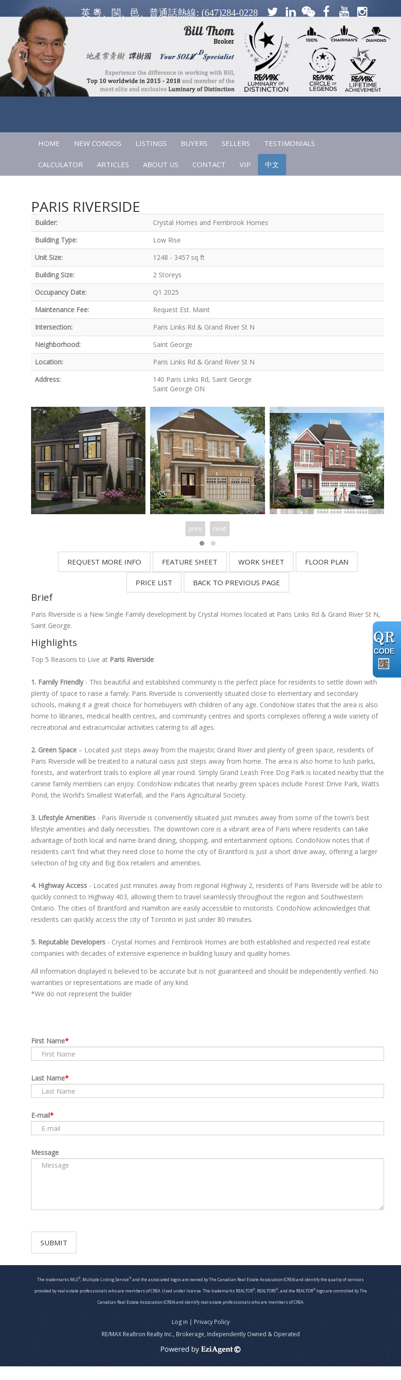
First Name (48, 1040)
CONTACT (208, 164)
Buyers (194, 143)
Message (45, 1152)
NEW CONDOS (97, 143)
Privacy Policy (212, 1336)
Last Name (48, 1077)
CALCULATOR (60, 164)
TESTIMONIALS (289, 143)
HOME (49, 143)
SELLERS (236, 143)
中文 (272, 164)
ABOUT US (160, 164)
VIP (245, 164)
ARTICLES (113, 164)
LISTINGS (151, 143)
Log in (180, 1336)
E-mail (40, 1115)
